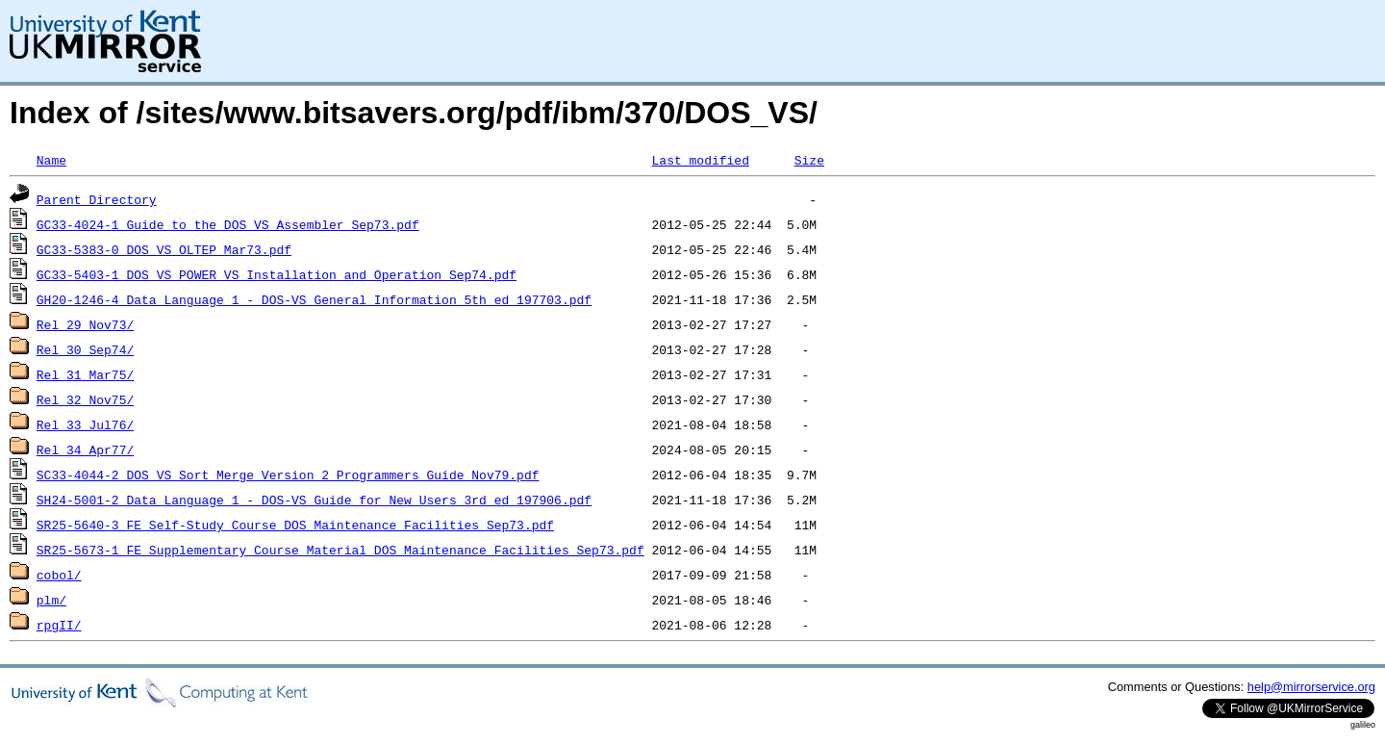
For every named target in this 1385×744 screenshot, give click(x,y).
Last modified (699, 159)
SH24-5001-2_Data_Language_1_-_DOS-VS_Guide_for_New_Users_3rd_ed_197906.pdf (314, 499)
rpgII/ (59, 624)
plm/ (51, 599)
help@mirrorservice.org (1311, 687)
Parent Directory (97, 199)
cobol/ (59, 574)
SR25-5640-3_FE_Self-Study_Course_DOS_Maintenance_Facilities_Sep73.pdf (295, 524)
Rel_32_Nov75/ (85, 399)
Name (51, 159)
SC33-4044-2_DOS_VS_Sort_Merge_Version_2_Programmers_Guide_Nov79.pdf (288, 474)
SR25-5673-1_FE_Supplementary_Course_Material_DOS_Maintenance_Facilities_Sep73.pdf (340, 549)
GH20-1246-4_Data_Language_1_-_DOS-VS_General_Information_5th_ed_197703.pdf (314, 299)
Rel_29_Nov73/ (85, 324)
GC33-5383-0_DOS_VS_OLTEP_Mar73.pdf (164, 249)
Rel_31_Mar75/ (85, 374)
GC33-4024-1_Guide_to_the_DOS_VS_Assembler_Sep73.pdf (228, 224)
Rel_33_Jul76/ (85, 424)
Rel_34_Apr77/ (85, 449)
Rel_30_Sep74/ (85, 349)
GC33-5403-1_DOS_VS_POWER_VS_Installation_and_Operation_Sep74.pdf (276, 274)
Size (809, 159)
